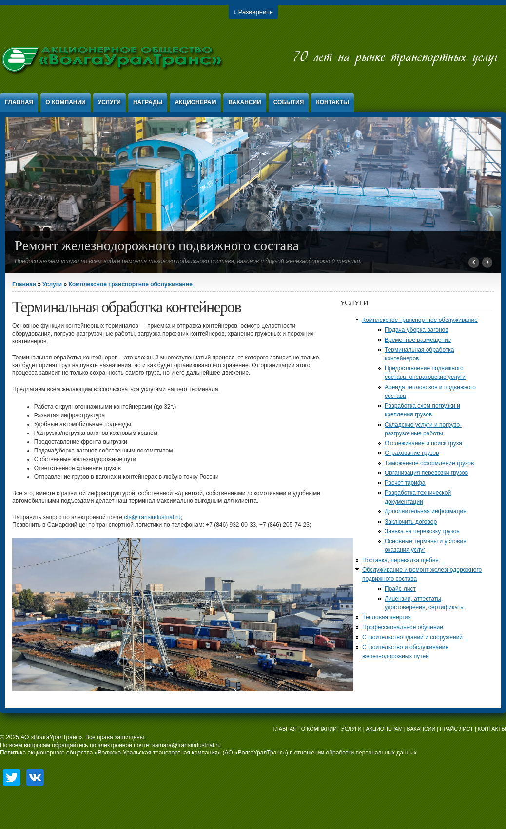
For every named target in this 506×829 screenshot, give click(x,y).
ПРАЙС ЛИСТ (456, 729)
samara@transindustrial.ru (186, 745)
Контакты (332, 102)
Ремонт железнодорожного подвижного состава (157, 245)
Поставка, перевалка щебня (400, 560)
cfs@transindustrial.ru (152, 517)
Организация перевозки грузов (426, 473)
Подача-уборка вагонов (416, 329)
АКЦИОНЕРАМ (384, 729)
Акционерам (195, 102)
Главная (19, 102)
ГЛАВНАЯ (284, 729)
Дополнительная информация (426, 511)
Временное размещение (418, 340)
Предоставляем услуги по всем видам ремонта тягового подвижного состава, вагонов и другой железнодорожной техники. (188, 261)
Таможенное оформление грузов (429, 463)
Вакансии (244, 102)
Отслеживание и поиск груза (423, 443)
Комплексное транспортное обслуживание (130, 284)
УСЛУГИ (351, 729)
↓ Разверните (253, 12)
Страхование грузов (412, 453)
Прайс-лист (400, 588)
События (288, 102)
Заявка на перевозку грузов (422, 531)
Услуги (109, 102)
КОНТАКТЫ (492, 729)
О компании (65, 102)
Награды (148, 102)
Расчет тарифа (405, 482)
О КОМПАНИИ (319, 729)
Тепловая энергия (386, 617)
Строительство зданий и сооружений (412, 637)
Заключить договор (411, 521)
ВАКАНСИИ (421, 729)
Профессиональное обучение (402, 627)
